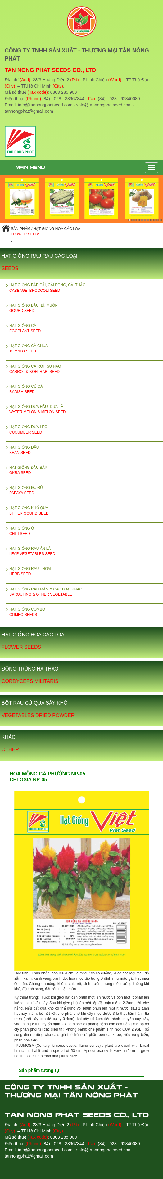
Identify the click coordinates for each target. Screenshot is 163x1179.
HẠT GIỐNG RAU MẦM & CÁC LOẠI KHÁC (86, 592)
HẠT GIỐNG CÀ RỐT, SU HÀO (86, 369)
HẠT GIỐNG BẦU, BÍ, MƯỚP (86, 308)
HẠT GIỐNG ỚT (86, 531)
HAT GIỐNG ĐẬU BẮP (86, 470)
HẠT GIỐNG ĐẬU (86, 450)
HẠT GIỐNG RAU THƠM (86, 572)
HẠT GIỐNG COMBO (86, 612)
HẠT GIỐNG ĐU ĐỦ (86, 491)
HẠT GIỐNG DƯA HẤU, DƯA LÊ (86, 409)
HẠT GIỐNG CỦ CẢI (86, 389)
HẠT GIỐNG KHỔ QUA (86, 511)
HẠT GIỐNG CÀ (86, 328)
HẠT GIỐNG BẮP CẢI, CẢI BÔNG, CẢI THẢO (86, 288)
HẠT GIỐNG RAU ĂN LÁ (86, 551)
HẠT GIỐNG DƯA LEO (86, 430)
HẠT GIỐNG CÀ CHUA (86, 349)
